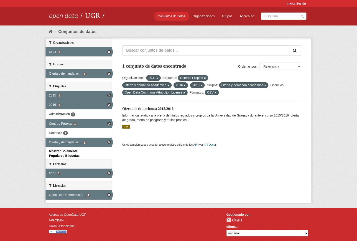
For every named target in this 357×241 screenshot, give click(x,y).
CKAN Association (62, 226)
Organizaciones (204, 16)
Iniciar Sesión (296, 3)
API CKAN (56, 220)
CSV (126, 126)
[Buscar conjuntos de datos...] (205, 50)
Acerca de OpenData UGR (68, 214)
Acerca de (247, 16)
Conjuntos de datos (171, 16)
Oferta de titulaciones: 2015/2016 (147, 109)
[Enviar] (302, 16)
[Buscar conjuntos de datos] (283, 16)
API (195, 144)
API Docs (209, 144)
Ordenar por (247, 66)
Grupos (227, 16)
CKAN (234, 219)
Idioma (231, 226)
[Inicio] (51, 31)
